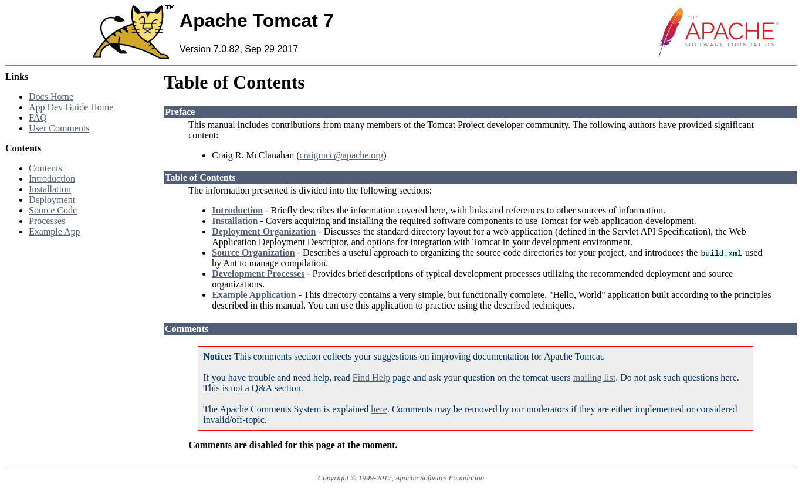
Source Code (53, 210)
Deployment (52, 200)
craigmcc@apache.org (341, 155)
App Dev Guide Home (71, 107)
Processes (47, 221)
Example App (54, 231)
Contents (45, 168)
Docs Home (51, 96)
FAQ (38, 118)
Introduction (52, 179)
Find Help (371, 377)
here (379, 409)
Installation (50, 189)
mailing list (594, 377)
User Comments (59, 128)
